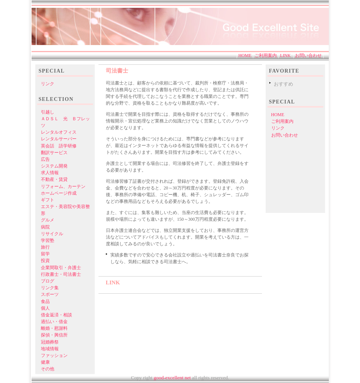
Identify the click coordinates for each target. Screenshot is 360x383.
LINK (285, 55)
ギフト (47, 199)
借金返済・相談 (56, 314)
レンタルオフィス (59, 132)
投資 (45, 260)
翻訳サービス (54, 152)
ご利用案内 (265, 55)
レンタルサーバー (59, 138)
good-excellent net (172, 377)
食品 (45, 301)
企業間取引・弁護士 (61, 267)
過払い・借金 (54, 321)
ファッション (54, 355)
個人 (45, 308)
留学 (45, 253)
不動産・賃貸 (54, 179)
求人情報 (50, 172)
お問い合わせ (308, 55)
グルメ (47, 220)
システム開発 (54, 166)
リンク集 (50, 287)
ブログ (47, 281)
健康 (45, 362)
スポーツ (50, 294)
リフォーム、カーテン (63, 186)
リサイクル (52, 233)
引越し (47, 112)
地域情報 (50, 348)
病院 (45, 227)
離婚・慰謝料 (54, 328)
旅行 (45, 247)
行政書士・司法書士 (61, 274)
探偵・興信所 (54, 335)
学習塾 (47, 240)
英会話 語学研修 (59, 146)
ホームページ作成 (59, 193)
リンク (278, 128)
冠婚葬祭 (50, 342)
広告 (45, 159)
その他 (47, 368)
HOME (244, 55)
